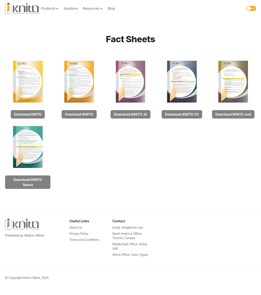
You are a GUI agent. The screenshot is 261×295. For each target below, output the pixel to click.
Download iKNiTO (79, 114)
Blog (111, 8)
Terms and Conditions (84, 239)
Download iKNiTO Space (28, 182)
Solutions (70, 8)
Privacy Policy (79, 233)
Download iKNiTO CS (182, 114)
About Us (76, 227)
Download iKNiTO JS (130, 114)
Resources (93, 8)
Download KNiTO (27, 114)
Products (49, 8)
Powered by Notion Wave (24, 235)
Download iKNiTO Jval (233, 114)
